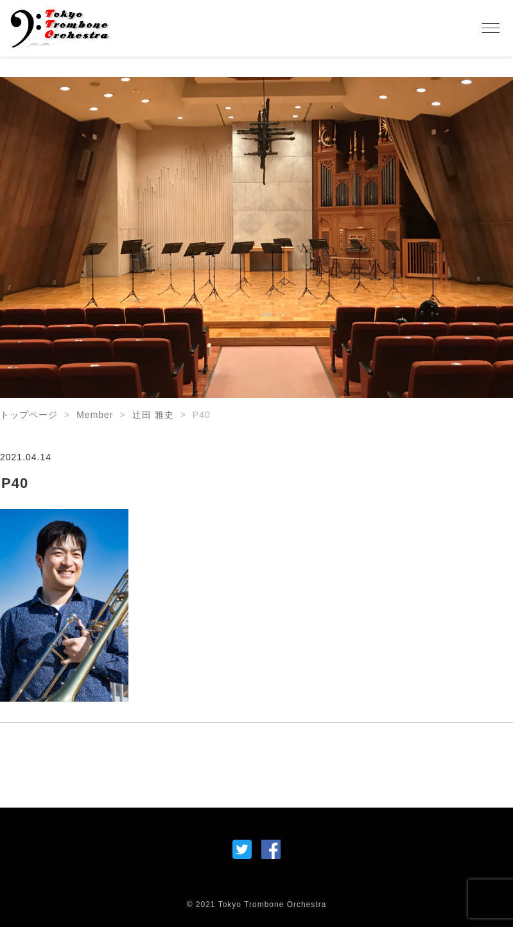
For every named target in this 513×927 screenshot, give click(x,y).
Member (94, 415)
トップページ (29, 415)
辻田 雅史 (153, 415)
